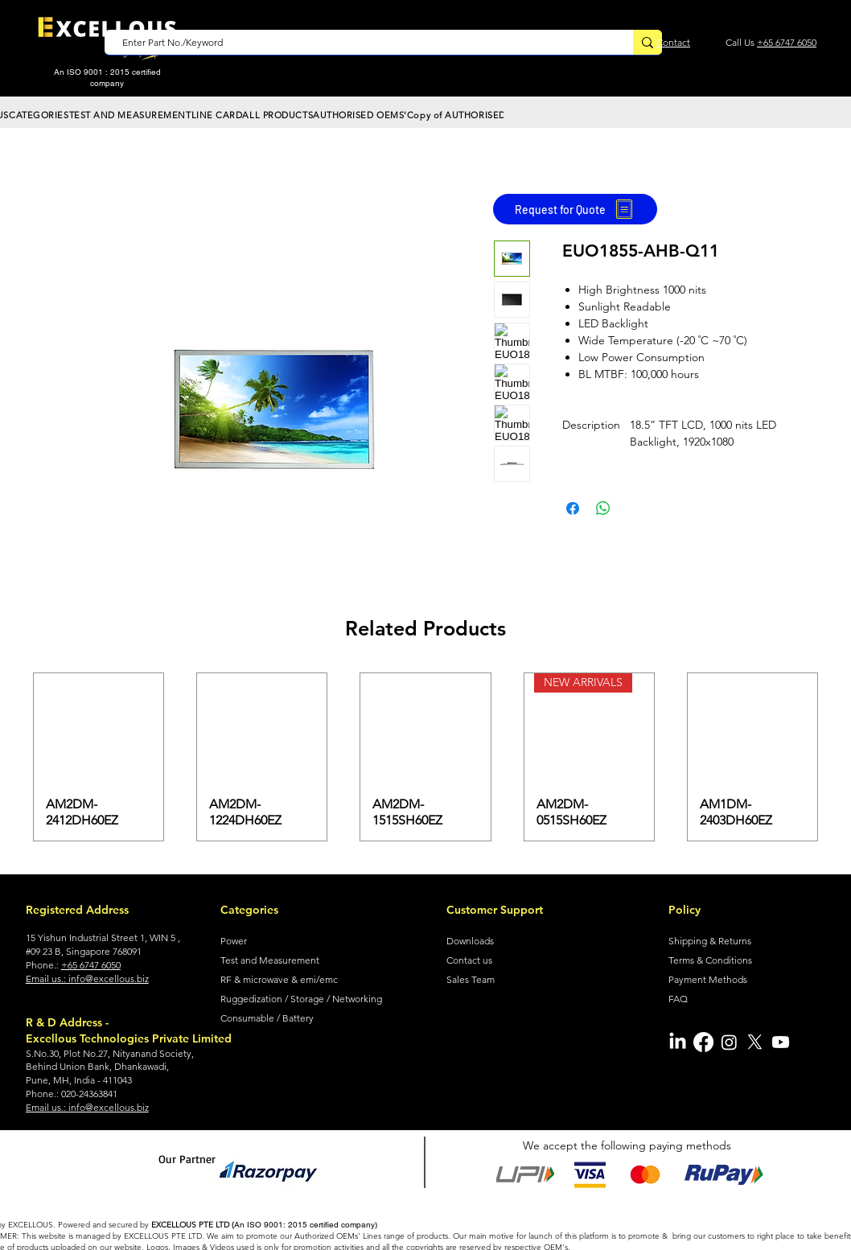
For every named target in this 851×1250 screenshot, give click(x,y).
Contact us (469, 960)
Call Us (741, 42)
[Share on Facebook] (572, 508)
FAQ (678, 999)
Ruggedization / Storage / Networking (301, 999)
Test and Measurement (269, 960)
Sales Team (470, 979)
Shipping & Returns (709, 941)
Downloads (470, 941)
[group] (425, 757)
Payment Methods (707, 979)
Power (233, 941)
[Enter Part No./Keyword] (360, 43)
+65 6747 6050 (786, 42)
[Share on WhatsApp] (603, 508)
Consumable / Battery (267, 1018)
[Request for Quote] (575, 209)
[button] (39, 115)
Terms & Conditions (710, 960)
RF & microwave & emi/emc (279, 979)
